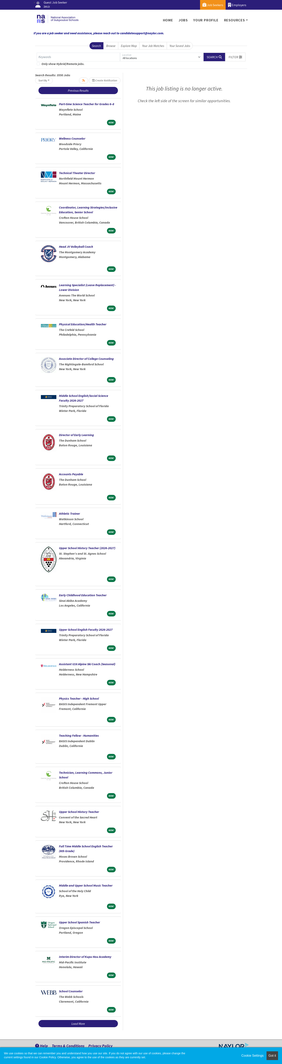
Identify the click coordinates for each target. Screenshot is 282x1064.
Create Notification (104, 80)
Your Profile (205, 20)
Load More (78, 1024)
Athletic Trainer (69, 513)
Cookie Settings (252, 1055)
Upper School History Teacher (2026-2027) (87, 548)
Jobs (183, 20)
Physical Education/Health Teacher (82, 324)
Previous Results (78, 90)
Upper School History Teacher (79, 812)
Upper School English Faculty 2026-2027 (86, 630)
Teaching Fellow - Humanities (79, 735)
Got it (272, 1055)
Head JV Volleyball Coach (76, 247)
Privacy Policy (100, 1045)
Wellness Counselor (72, 138)
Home (168, 20)
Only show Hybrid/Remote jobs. (63, 64)
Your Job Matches (153, 46)
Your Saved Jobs (179, 46)
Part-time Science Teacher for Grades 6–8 (86, 104)
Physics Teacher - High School (79, 698)
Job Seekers (212, 4)
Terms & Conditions (68, 1045)
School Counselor (71, 991)
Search (96, 46)
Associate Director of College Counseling (86, 359)
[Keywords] (78, 57)
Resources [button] (234, 20)
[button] (235, 57)
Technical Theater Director (77, 173)
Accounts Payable (71, 474)
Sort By (42, 80)
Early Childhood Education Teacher (83, 595)
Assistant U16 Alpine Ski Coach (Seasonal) (87, 664)
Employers (237, 4)
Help (41, 1045)
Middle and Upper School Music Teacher (86, 885)
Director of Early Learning (76, 435)
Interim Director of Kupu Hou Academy (85, 957)
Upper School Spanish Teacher (79, 922)
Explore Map (129, 46)
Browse (110, 46)
